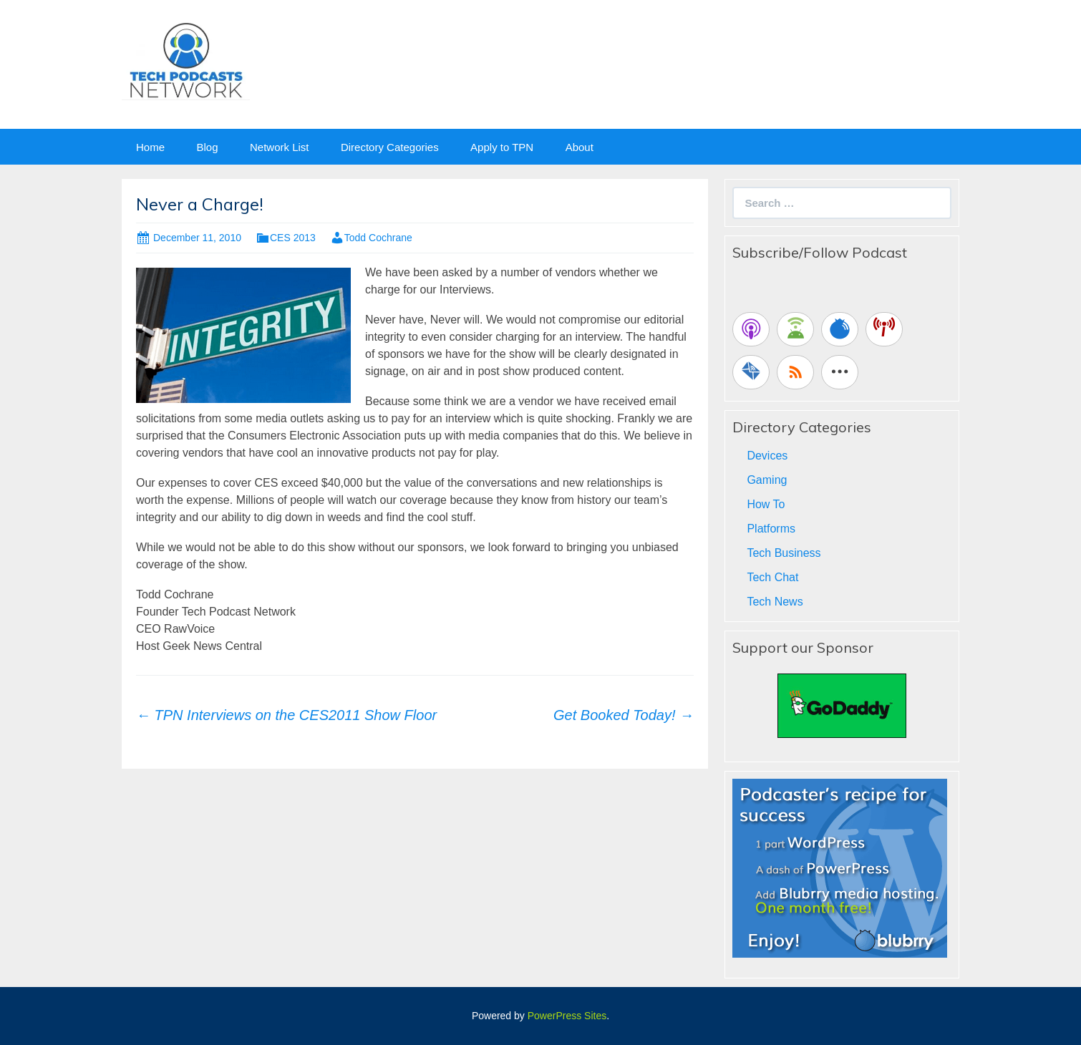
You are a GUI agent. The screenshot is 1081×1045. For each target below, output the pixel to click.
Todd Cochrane (378, 237)
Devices (767, 455)
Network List (279, 147)
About (579, 147)
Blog (207, 147)
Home (150, 147)
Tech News (775, 602)
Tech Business (783, 553)
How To (766, 504)
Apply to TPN (501, 147)
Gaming (767, 480)
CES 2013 (293, 237)
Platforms (771, 528)
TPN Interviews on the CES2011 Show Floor (286, 715)
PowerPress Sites (567, 1015)
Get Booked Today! (623, 715)
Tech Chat (772, 577)
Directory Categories (390, 147)
